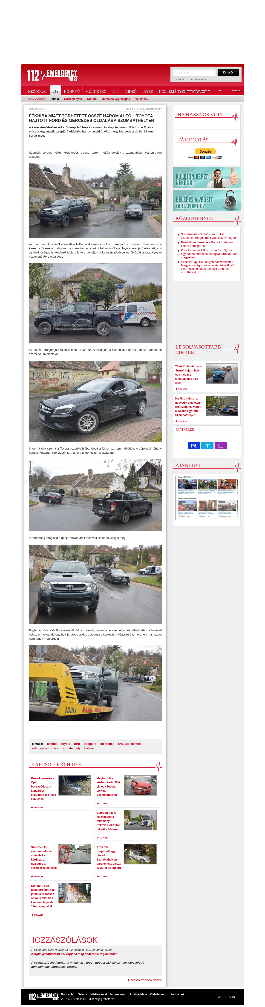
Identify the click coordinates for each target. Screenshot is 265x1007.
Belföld (54, 99)
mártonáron (40, 748)
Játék (147, 91)
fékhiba (52, 743)
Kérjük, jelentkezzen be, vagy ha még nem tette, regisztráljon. (74, 954)
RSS (218, 91)
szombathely (71, 748)
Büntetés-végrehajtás (116, 99)
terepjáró (90, 743)
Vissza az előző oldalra (146, 980)
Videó (131, 91)
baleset (89, 748)
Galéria (82, 994)
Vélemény (141, 99)
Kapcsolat (67, 994)
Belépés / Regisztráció (193, 91)
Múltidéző (96, 91)
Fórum (198, 91)
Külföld (92, 99)
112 (56, 90)
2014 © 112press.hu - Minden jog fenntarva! (88, 999)
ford (77, 743)
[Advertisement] (132, 32)
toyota (65, 743)
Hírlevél (234, 91)
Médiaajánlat (98, 994)
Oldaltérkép (198, 79)
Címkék (180, 79)
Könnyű (72, 91)
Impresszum (118, 994)
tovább (38, 807)
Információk (176, 994)
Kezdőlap (37, 91)
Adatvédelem (138, 994)
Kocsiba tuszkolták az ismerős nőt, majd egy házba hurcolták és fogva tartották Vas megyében (209, 254)
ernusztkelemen (129, 743)
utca (55, 748)
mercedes (107, 743)
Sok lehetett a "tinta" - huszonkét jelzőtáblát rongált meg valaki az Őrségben (209, 236)
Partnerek (185, 429)
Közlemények (173, 91)
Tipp (116, 91)
